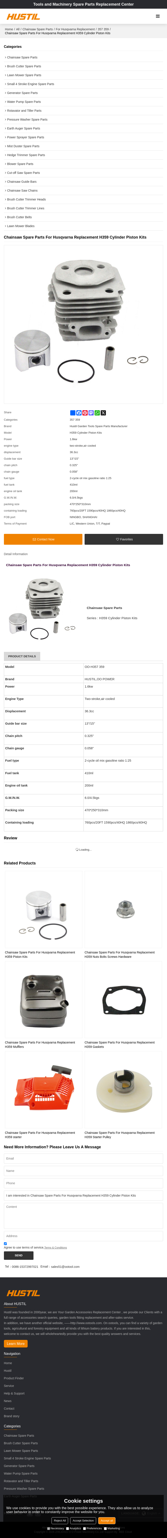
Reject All (60, 1520)
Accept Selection (83, 1520)
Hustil (8, 1370)
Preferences (92, 1528)
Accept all (107, 1520)
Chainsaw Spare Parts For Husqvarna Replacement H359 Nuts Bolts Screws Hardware (120, 954)
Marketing (112, 1528)
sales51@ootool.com (65, 1266)
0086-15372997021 (25, 1266)
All (18, 29)
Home (9, 29)
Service (9, 1386)
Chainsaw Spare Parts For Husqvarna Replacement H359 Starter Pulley (120, 1135)
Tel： (8, 1266)
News (8, 1401)
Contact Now (45, 539)
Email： (45, 1266)
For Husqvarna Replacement (75, 29)
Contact (9, 1408)
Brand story (12, 1416)
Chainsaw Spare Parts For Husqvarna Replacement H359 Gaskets (120, 1044)
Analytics (73, 1528)
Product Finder (14, 1378)
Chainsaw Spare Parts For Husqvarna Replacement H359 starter (40, 1135)
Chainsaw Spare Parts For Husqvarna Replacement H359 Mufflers (40, 1044)
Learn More (16, 1344)
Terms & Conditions (55, 1247)
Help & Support (14, 1393)
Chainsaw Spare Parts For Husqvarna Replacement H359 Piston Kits (40, 954)
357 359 (103, 29)
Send (19, 1255)
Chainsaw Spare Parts (37, 29)
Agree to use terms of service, (35, 1246)
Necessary (55, 1528)
